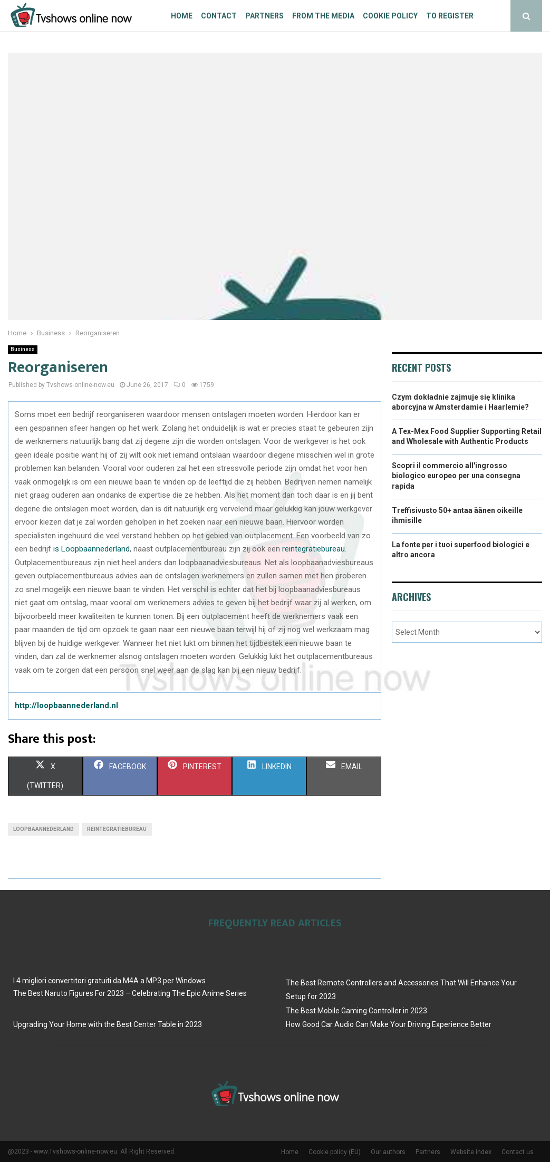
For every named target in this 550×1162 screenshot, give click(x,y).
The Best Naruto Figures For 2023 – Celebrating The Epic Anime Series (130, 993)
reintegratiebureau (313, 549)
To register (450, 16)
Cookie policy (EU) (334, 1152)
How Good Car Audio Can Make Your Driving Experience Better (388, 1024)
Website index (470, 1152)
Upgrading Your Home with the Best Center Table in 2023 (107, 1024)
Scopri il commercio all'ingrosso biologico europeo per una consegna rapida (456, 475)
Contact (219, 16)
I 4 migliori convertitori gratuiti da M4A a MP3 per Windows (109, 980)
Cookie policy (390, 16)
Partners (264, 16)
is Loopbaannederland (91, 549)
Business (23, 349)
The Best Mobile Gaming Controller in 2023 (356, 1010)
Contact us (517, 1152)
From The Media (323, 16)
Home (181, 16)
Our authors (388, 1152)
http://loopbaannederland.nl (66, 705)
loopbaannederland (43, 829)
